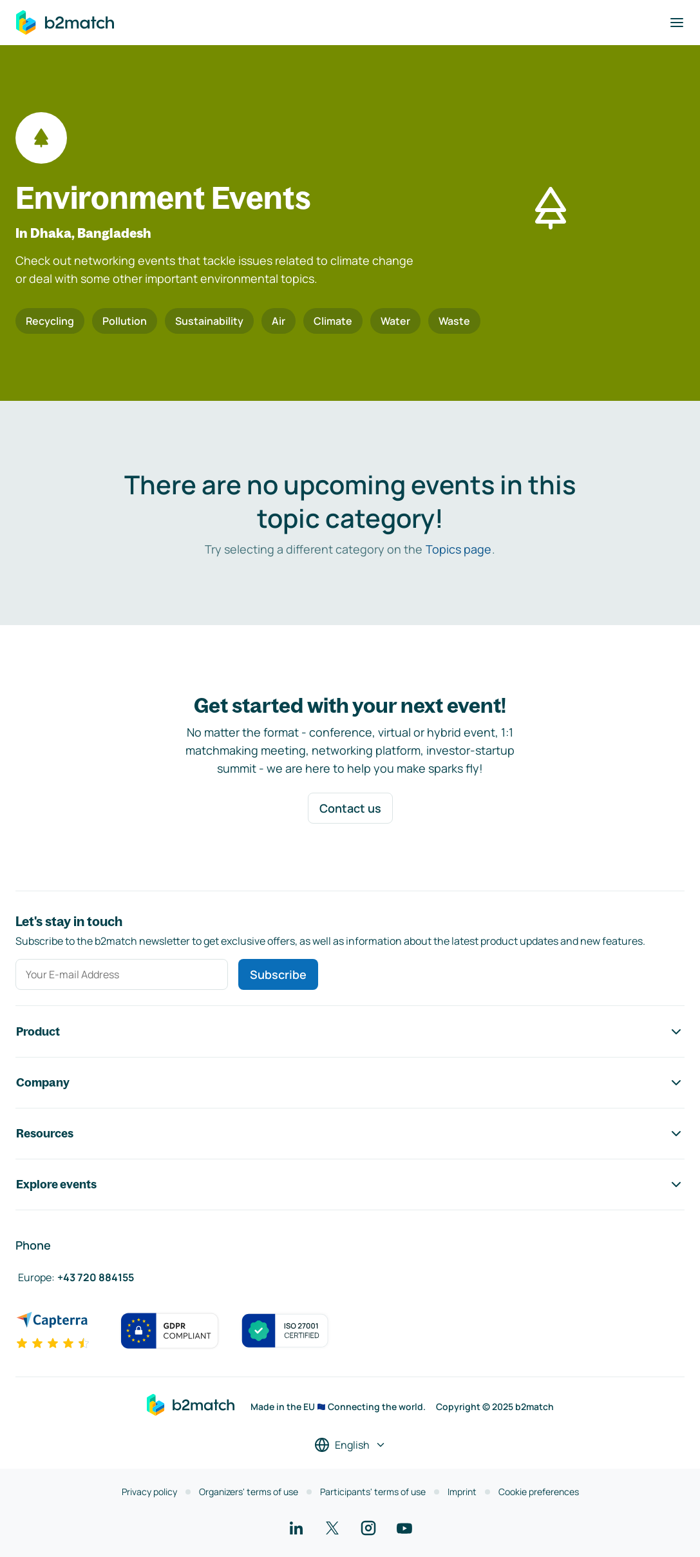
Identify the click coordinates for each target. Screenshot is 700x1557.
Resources (350, 1133)
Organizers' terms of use (248, 1491)
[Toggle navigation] (676, 22)
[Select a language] (350, 1444)
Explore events (350, 1184)
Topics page (458, 549)
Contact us (350, 808)
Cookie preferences (538, 1491)
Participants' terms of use (373, 1491)
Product (350, 1032)
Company (350, 1082)
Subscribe (278, 974)
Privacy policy (149, 1491)
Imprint (462, 1491)
